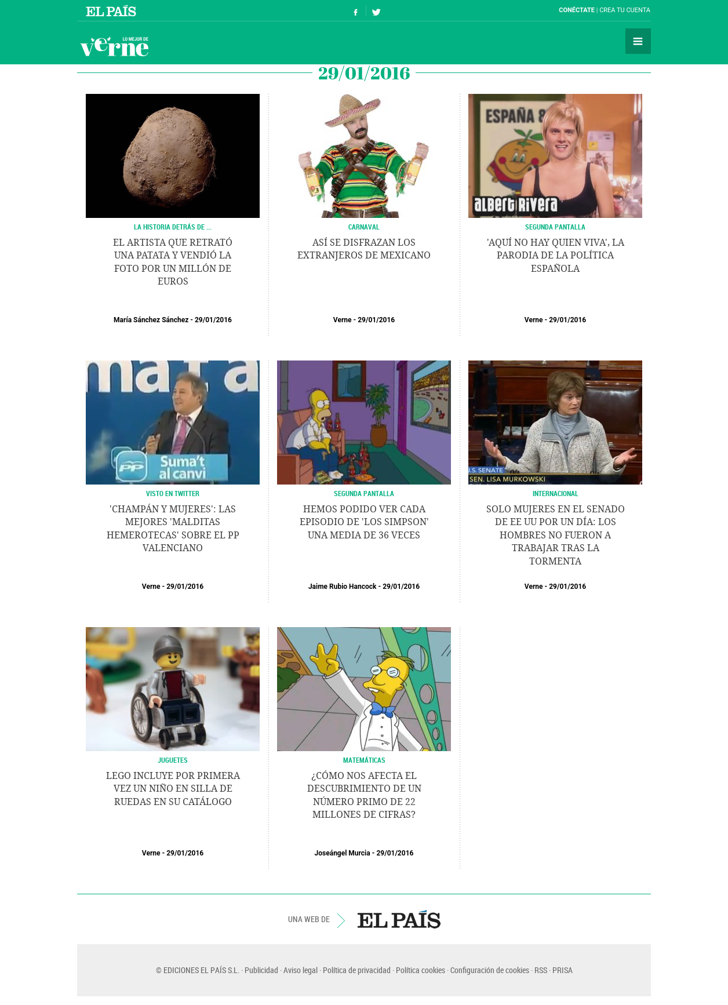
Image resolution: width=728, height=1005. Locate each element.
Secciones (638, 41)
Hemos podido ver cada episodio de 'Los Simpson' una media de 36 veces (364, 522)
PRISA (562, 969)
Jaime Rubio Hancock (342, 586)
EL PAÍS (399, 919)
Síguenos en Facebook (356, 11)
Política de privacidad (357, 969)
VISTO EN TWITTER (172, 493)
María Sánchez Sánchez (151, 320)
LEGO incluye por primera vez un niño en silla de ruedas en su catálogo (173, 788)
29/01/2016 (213, 320)
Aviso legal (300, 969)
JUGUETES (173, 759)
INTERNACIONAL (555, 493)
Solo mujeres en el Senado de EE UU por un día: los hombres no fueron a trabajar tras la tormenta (555, 535)
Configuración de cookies (489, 969)
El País (113, 10)
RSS (540, 969)
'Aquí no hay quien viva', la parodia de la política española (555, 255)
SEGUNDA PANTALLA (555, 226)
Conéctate (577, 10)
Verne (114, 46)
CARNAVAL (364, 226)
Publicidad (261, 969)
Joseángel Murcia (342, 853)
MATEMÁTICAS (364, 759)
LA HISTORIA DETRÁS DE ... (173, 226)
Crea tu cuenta (624, 10)
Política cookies (420, 969)
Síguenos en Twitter (376, 11)
